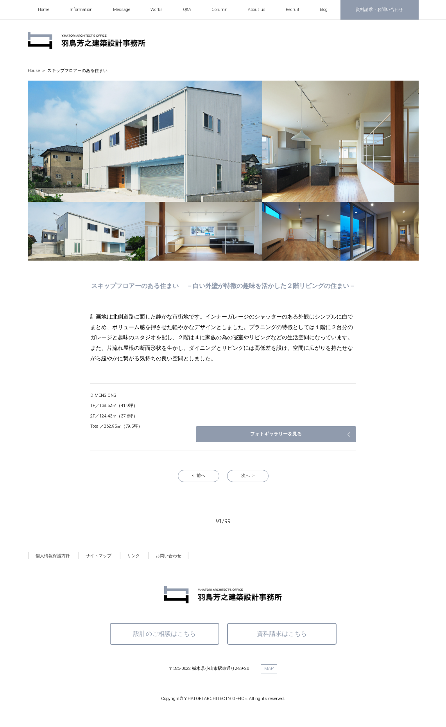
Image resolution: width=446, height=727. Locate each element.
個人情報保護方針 (53, 555)
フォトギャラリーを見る (315, 434)
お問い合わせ (168, 555)
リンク (133, 555)
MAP (269, 668)
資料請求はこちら (282, 633)
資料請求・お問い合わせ (379, 9)
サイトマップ (98, 555)
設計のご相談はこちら (164, 633)
